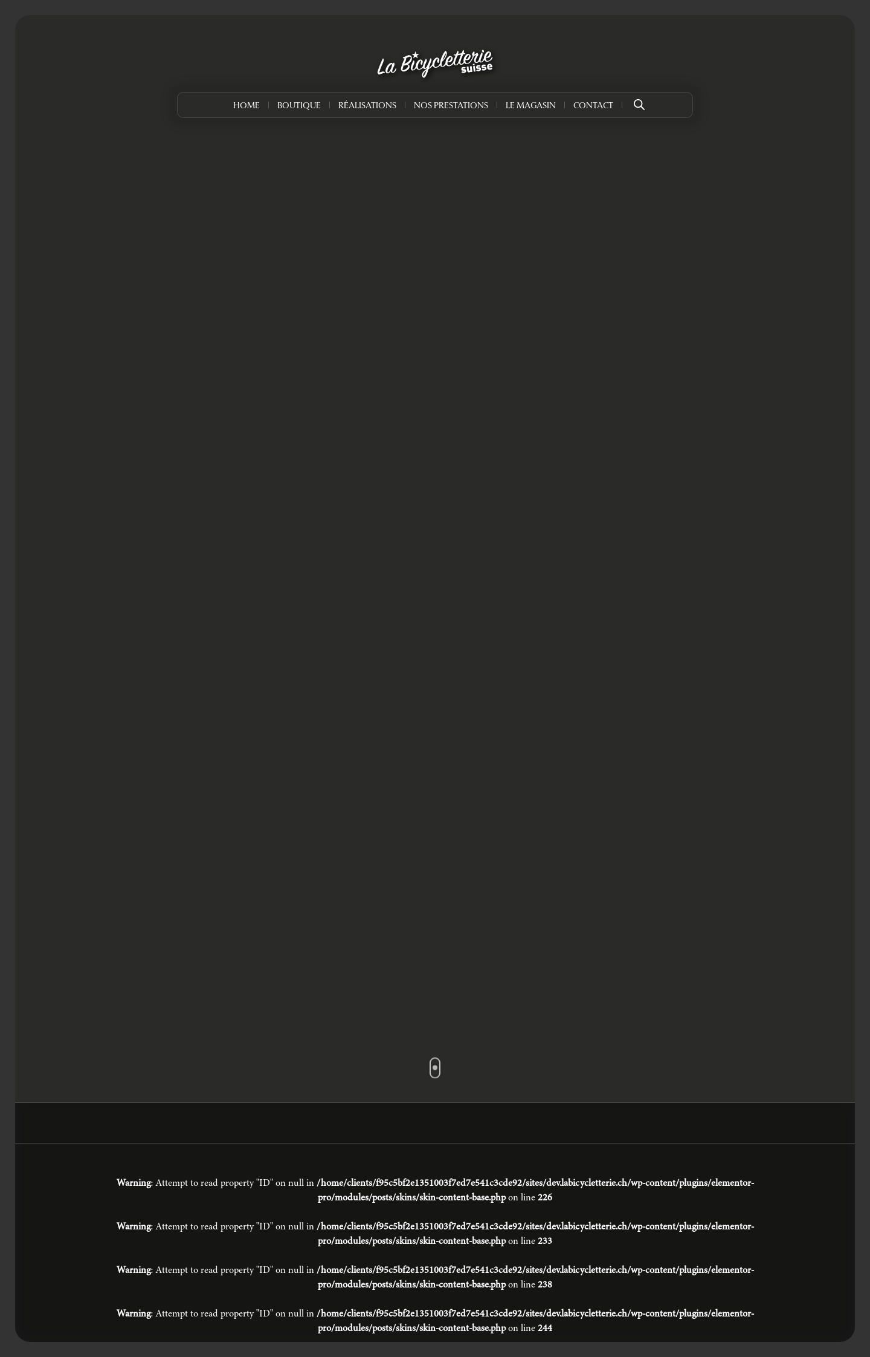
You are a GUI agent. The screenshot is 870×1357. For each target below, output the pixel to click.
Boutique (299, 106)
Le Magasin (531, 106)
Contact (593, 106)
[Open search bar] (639, 100)
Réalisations (367, 106)
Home (246, 106)
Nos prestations (451, 106)
